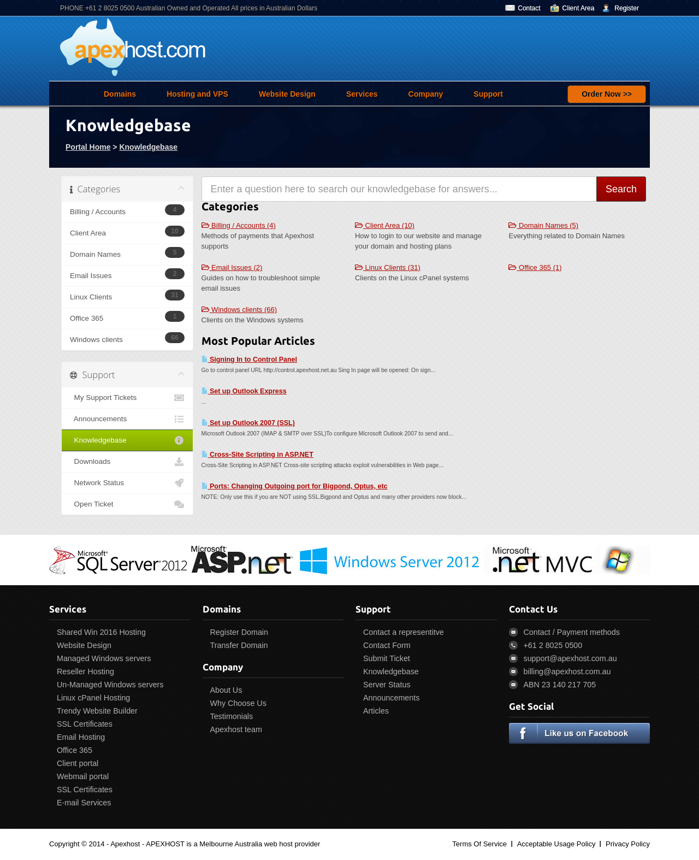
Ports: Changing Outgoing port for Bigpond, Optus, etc (295, 486)
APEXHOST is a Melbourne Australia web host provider (233, 844)
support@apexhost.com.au (570, 658)
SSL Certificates (84, 724)
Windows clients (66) (239, 309)
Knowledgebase (148, 147)
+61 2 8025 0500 (553, 645)
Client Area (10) (384, 225)
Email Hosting (81, 737)
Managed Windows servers (104, 658)
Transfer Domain (239, 645)
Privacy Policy (628, 844)
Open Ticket (127, 504)
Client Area (578, 8)
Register (626, 8)
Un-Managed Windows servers (110, 684)
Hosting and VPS (197, 94)
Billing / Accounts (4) (239, 225)
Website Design (287, 94)
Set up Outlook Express (244, 391)
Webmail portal (83, 776)
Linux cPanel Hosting (93, 697)
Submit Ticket (386, 658)
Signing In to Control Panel (249, 359)
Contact (529, 8)
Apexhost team (236, 729)
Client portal (77, 763)
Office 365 (74, 750)
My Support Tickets (127, 397)
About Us (226, 690)
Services (362, 94)
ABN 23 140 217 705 (560, 684)
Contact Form (387, 645)
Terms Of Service (479, 844)
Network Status (127, 483)
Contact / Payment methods (572, 632)
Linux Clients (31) (387, 267)
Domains (120, 94)
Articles (376, 710)
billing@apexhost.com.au (567, 671)
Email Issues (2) (232, 267)
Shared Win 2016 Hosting (101, 632)
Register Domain (239, 632)
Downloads (127, 461)
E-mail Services (84, 802)
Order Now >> (607, 94)
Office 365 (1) (534, 267)
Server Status (387, 684)
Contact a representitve (403, 632)
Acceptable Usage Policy (556, 844)
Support (488, 94)
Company (425, 94)
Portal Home (88, 147)
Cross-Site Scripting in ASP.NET (257, 454)
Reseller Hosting (85, 671)
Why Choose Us (238, 703)
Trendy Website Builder (97, 710)
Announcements (127, 419)
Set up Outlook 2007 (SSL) (248, 423)
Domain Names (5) (543, 225)
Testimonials (231, 716)
